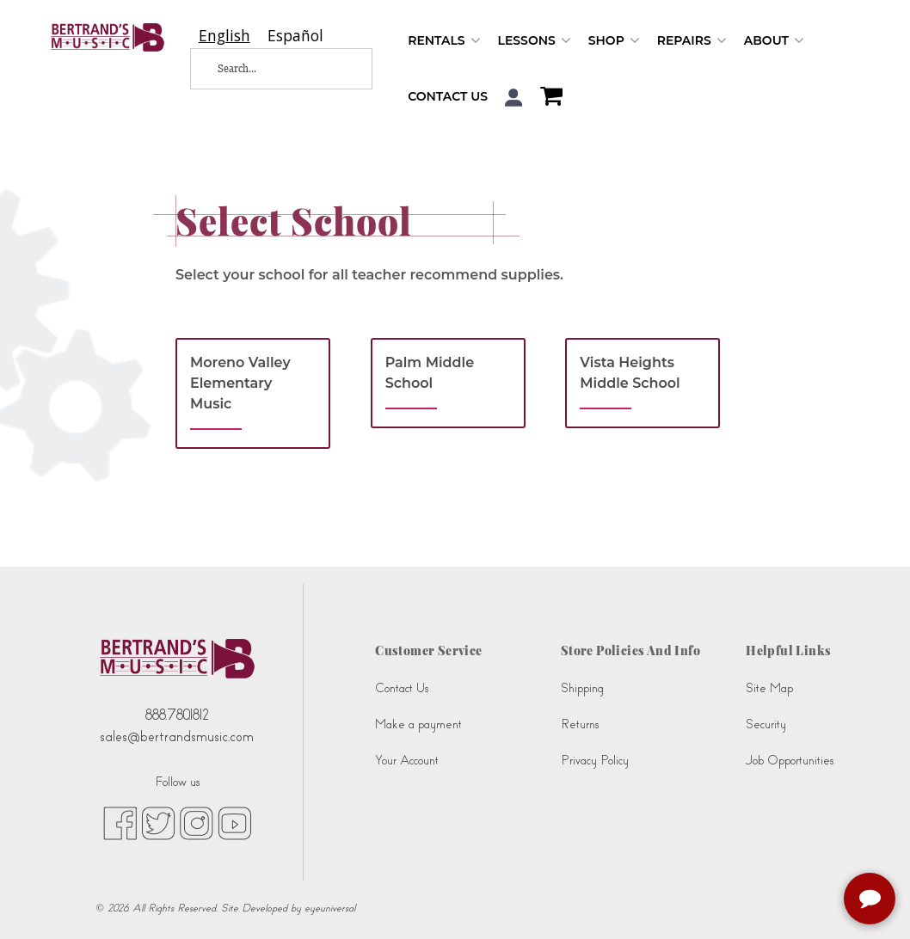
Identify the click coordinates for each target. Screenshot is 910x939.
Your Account (407, 760)
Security (766, 724)
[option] (295, 36)
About (774, 41)
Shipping (582, 688)
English (224, 36)
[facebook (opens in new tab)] (120, 822)
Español (295, 36)
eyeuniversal (329, 908)
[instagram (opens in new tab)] (196, 822)
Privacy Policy (595, 760)
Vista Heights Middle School (629, 372)
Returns (580, 724)
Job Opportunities (789, 760)
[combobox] (224, 36)
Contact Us (448, 96)
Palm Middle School (429, 372)
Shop (614, 41)
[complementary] (871, 900)
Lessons (534, 41)
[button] (514, 98)
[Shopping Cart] (547, 98)
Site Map (769, 688)
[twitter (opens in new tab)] (158, 822)
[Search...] (269, 69)
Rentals (444, 41)
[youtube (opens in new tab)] (234, 822)
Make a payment (418, 724)
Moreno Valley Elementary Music (240, 383)
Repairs (692, 41)
